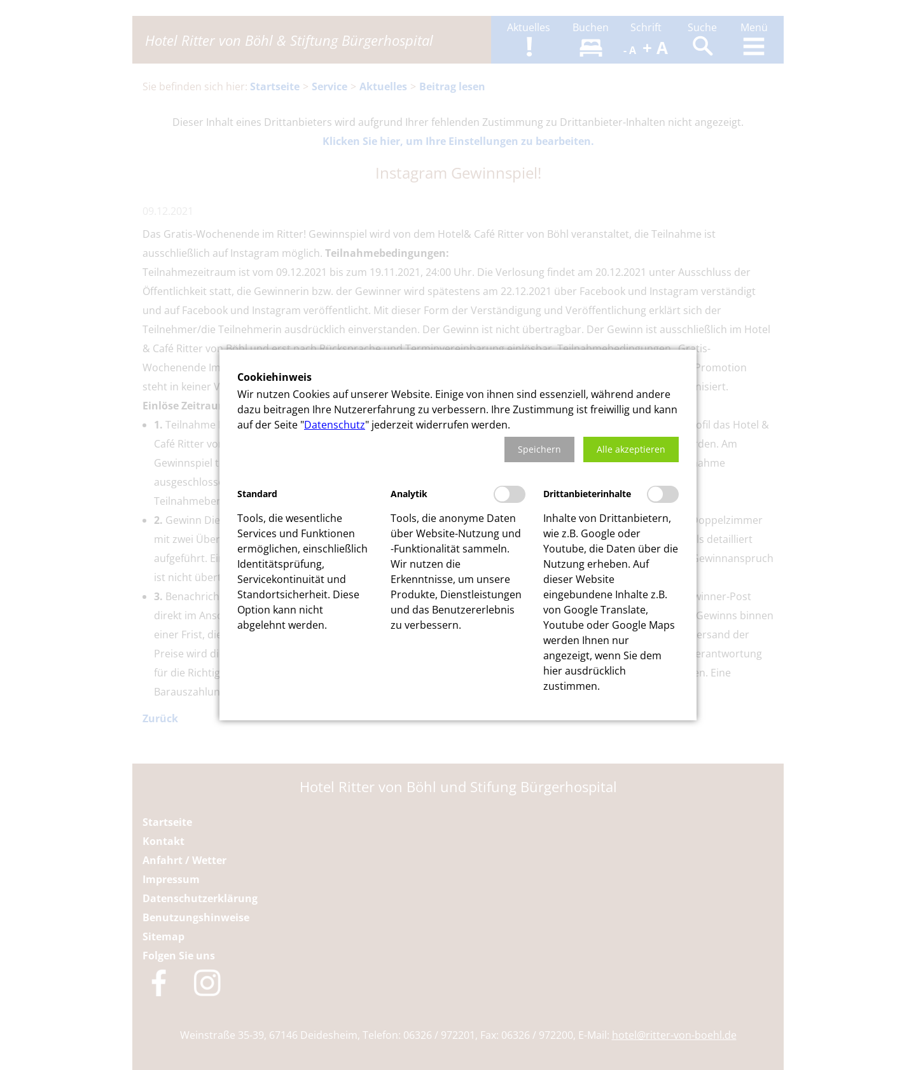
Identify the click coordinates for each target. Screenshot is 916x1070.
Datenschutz (334, 425)
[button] (539, 449)
